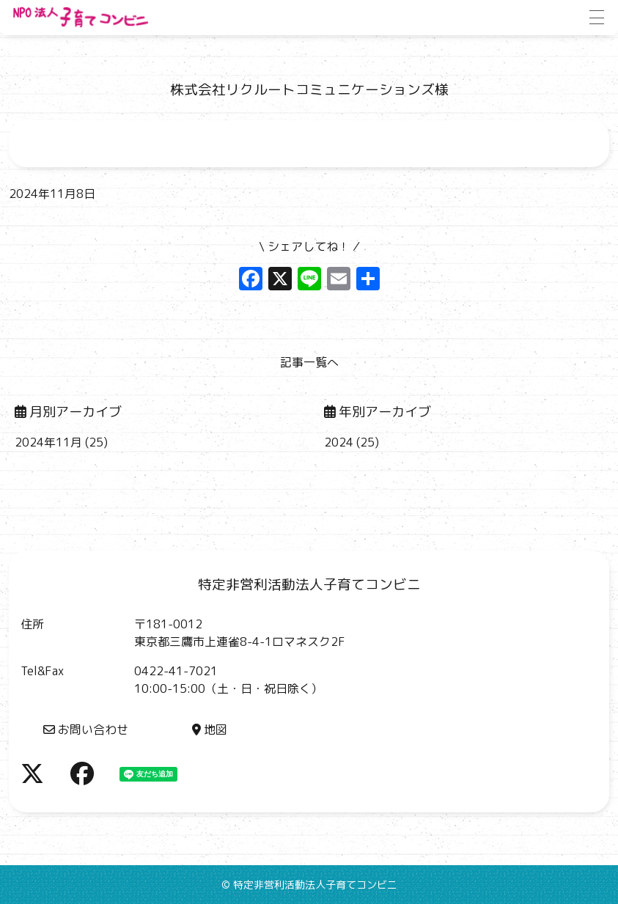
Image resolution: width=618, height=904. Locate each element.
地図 (209, 729)
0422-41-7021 (176, 671)
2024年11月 (48, 442)
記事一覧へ (309, 362)
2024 (338, 442)
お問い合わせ (85, 729)
